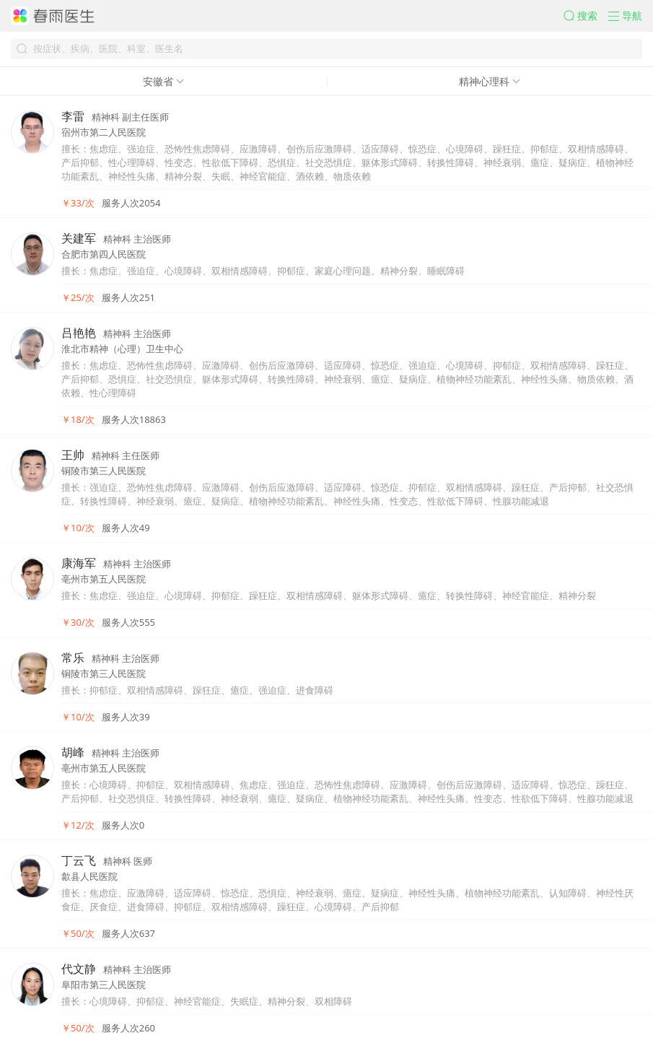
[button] (586, 16)
